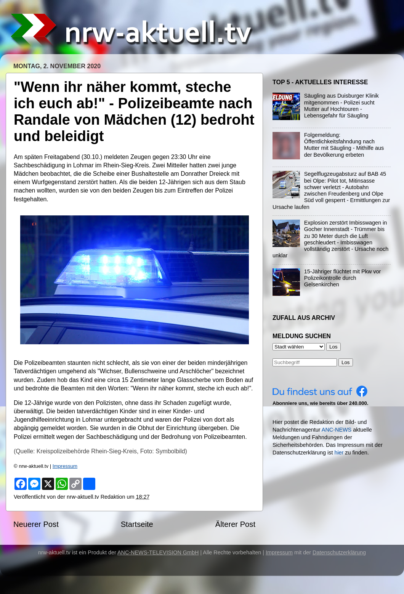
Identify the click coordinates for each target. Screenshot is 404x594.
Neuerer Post (36, 524)
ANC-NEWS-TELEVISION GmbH (158, 552)
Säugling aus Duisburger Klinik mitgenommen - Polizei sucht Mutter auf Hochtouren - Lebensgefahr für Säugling (341, 106)
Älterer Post (235, 524)
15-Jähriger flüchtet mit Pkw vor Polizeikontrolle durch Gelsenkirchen (342, 278)
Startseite (137, 524)
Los (345, 362)
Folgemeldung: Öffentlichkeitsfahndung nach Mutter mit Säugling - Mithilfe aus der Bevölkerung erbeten (344, 145)
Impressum (65, 466)
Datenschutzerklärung (339, 552)
